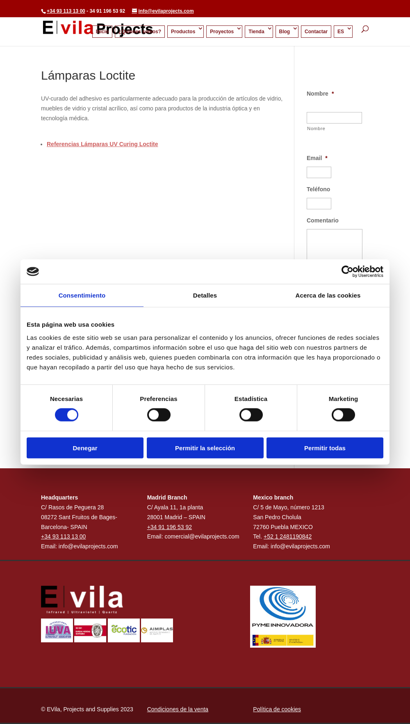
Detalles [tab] (205, 295)
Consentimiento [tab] (82, 295)
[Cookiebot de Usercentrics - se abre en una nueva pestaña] (347, 272)
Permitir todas (325, 447)
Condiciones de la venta (177, 709)
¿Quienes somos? (139, 32)
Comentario (323, 220)
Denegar (85, 447)
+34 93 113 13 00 (66, 11)
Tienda (256, 32)
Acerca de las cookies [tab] (328, 295)
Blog (284, 32)
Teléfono (318, 189)
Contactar (316, 32)
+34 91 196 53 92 (169, 527)
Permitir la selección (205, 447)
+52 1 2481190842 (288, 536)
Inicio (102, 32)
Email (317, 158)
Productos (183, 32)
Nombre (320, 93)
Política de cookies (277, 709)
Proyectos (222, 32)
